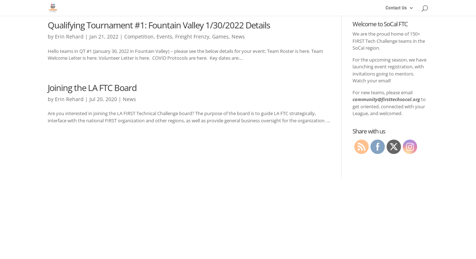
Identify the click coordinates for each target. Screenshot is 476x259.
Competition (139, 36)
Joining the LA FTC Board (92, 88)
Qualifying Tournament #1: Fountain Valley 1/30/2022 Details (159, 25)
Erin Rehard (69, 36)
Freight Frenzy (192, 36)
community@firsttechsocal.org (386, 99)
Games (220, 36)
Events (164, 36)
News (238, 36)
